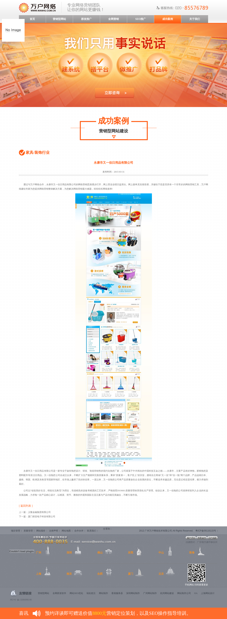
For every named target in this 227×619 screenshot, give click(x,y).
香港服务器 (117, 593)
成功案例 (167, 19)
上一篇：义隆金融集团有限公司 (35, 512)
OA (195, 593)
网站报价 (40, 530)
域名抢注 (91, 593)
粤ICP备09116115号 (205, 530)
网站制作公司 (184, 593)
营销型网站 (59, 19)
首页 (32, 19)
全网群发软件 (59, 593)
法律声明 (53, 530)
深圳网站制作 (133, 593)
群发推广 (86, 19)
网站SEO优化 (76, 593)
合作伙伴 (78, 530)
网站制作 (103, 593)
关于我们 (194, 19)
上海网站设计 (208, 593)
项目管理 (15, 530)
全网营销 (113, 19)
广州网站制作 (150, 593)
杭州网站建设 (167, 593)
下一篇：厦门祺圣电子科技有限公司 (37, 516)
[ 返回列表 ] (26, 505)
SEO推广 (140, 19)
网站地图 (66, 530)
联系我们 (91, 530)
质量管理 (28, 530)
